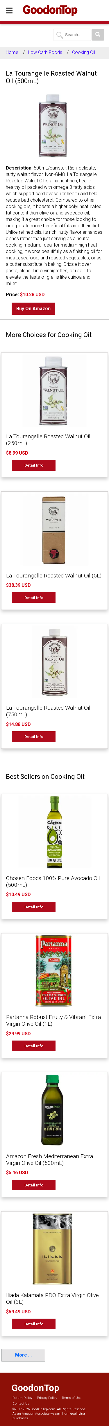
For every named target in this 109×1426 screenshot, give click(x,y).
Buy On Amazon (33, 308)
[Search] (98, 35)
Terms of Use (71, 1398)
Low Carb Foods (45, 52)
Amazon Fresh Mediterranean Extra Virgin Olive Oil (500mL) (49, 1159)
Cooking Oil (83, 52)
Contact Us (20, 1404)
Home (12, 52)
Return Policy (22, 1398)
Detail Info (33, 465)
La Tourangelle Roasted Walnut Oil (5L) (53, 575)
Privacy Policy (47, 1398)
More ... (23, 1355)
